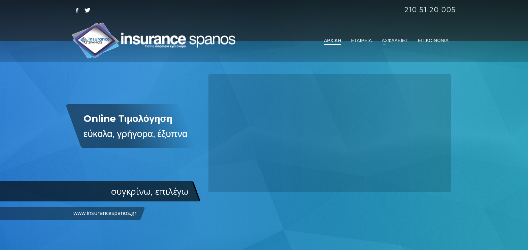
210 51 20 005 (430, 10)
